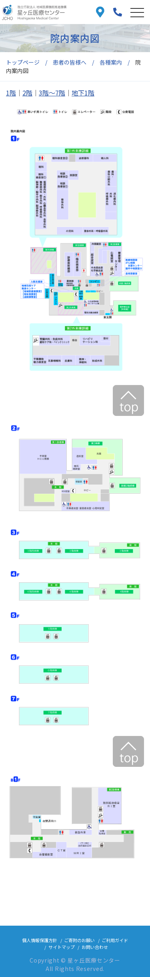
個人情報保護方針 (39, 940)
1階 (11, 92)
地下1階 (83, 92)
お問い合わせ (95, 947)
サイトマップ (61, 947)
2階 (27, 92)
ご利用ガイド (115, 940)
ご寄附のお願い (79, 940)
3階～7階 (52, 92)
